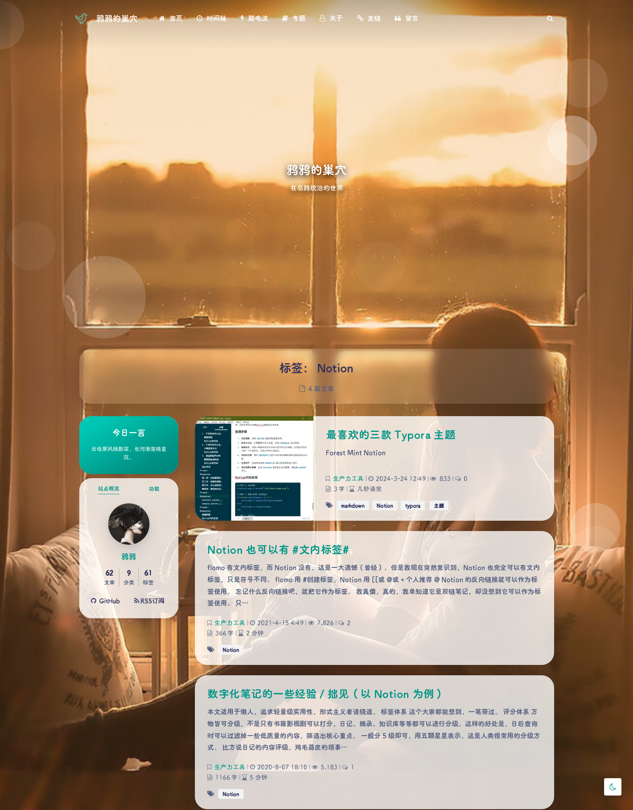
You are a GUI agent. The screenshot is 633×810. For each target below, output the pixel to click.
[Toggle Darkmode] (612, 787)
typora (412, 505)
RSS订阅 (149, 600)
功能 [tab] (154, 488)
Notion (385, 505)
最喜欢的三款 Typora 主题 (390, 434)
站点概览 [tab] (108, 488)
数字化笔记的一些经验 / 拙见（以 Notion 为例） (326, 693)
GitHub (105, 600)
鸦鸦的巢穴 (117, 18)
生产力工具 (347, 478)
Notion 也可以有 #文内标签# (278, 549)
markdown (353, 505)
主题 (439, 505)
